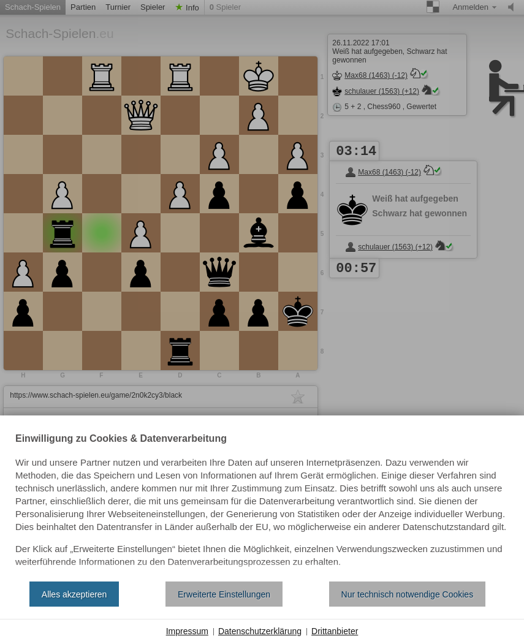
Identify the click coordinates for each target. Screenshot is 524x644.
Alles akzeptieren (74, 594)
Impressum (187, 631)
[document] (262, 503)
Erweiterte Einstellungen (224, 594)
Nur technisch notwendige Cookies (407, 594)
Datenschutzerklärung (260, 631)
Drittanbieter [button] (334, 631)
